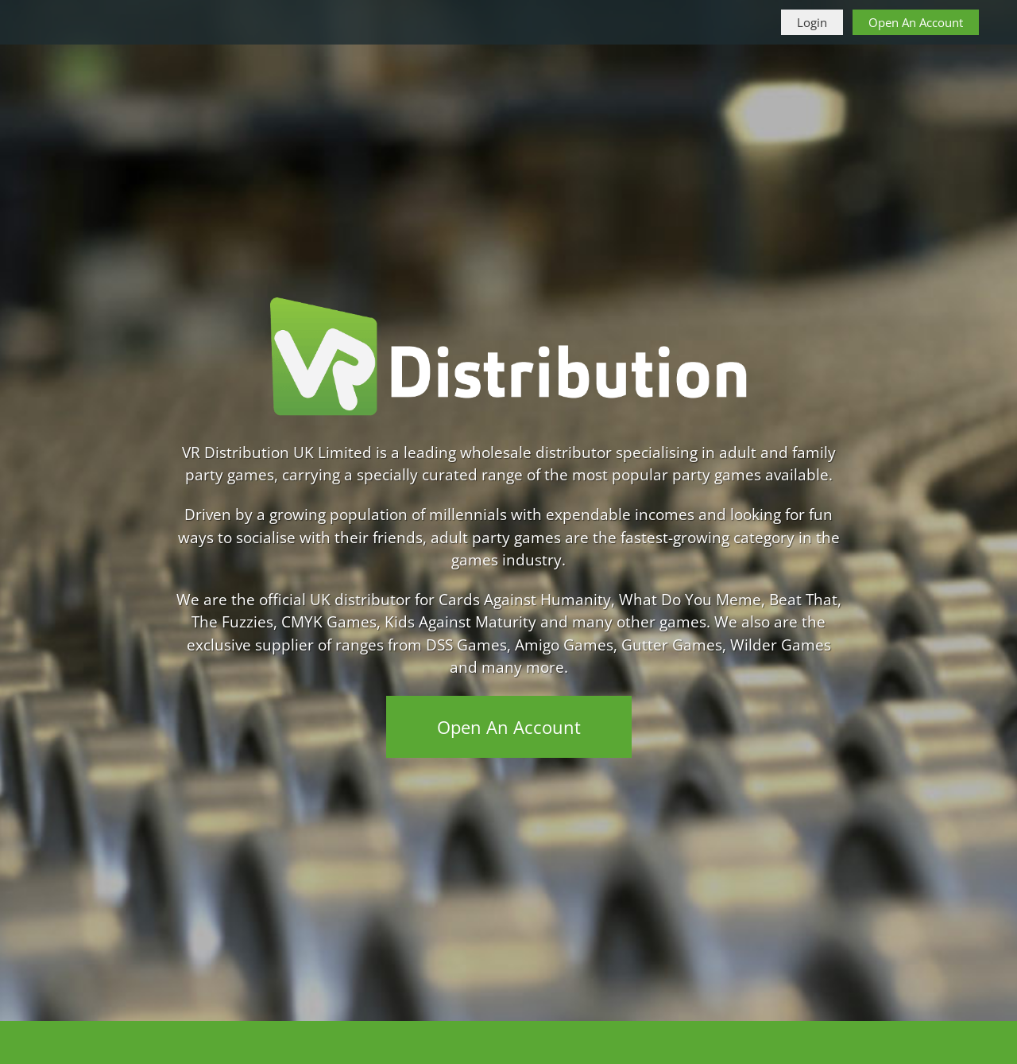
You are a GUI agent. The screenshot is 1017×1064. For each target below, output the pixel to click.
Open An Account (915, 22)
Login (812, 22)
